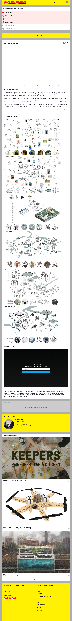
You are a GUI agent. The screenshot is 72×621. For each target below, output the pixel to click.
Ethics (62, 391)
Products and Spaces (64, 34)
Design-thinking (47, 391)
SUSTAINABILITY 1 (42, 394)
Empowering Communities (56, 394)
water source (8, 393)
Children (10, 391)
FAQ (38, 617)
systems (6, 394)
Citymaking (19, 396)
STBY (38, 602)
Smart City (56, 391)
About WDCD (40, 610)
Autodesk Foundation (41, 589)
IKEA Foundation (40, 587)
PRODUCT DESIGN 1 (31, 394)
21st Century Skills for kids (23, 391)
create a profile (35, 407)
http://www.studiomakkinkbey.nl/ (26, 425)
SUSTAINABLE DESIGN (19, 393)
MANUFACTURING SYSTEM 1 (17, 394)
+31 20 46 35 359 (7, 593)
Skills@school (37, 391)
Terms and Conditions (41, 612)
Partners (38, 613)
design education (31, 393)
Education (41, 393)
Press (38, 615)
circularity (48, 393)
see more (36, 579)
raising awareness (9, 396)
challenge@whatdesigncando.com (10, 595)
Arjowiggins (39, 593)
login (29, 407)
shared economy (58, 393)
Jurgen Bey (19, 420)
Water (25, 34)
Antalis (38, 591)
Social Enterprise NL (41, 604)
